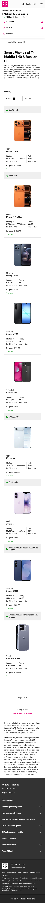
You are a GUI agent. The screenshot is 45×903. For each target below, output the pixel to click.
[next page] (25, 690)
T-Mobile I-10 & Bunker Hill (16, 42)
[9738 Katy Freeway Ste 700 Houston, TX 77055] (23, 27)
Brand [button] (8, 98)
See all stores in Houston (22, 714)
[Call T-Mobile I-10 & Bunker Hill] (23, 21)
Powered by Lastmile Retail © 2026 (22, 899)
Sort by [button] (31, 98)
